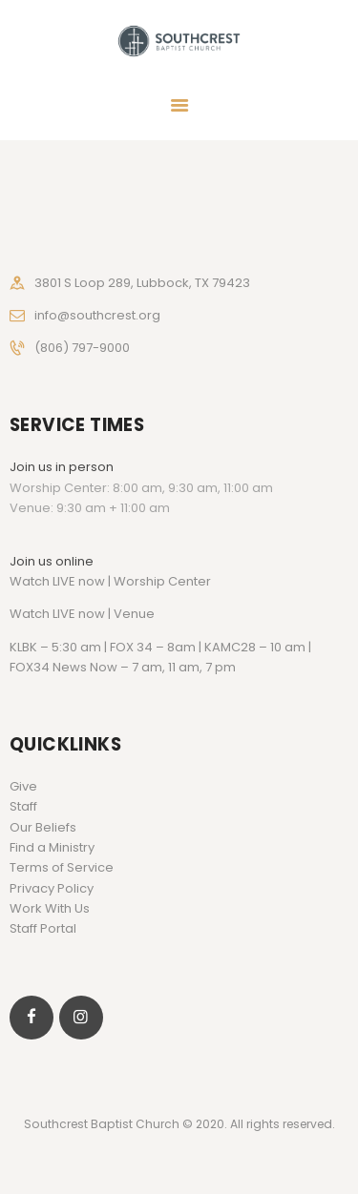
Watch (30, 614)
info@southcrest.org (97, 315)
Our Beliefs (43, 827)
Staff (23, 806)
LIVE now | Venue (104, 614)
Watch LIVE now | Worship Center (110, 581)
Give (23, 786)
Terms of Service (62, 867)
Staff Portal (43, 928)
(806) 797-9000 (82, 348)
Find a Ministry (52, 847)
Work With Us (50, 908)
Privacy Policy (52, 888)
